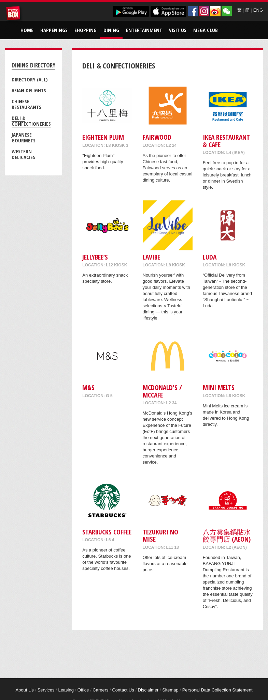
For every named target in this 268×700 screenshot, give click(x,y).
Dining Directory (33, 65)
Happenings (54, 30)
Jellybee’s (95, 257)
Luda (209, 257)
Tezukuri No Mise (160, 535)
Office (83, 690)
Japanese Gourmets (24, 137)
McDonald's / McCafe (162, 391)
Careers (100, 690)
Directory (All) (30, 79)
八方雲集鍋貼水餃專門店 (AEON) (227, 535)
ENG (258, 10)
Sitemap (170, 690)
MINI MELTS (219, 387)
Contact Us (123, 690)
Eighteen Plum (103, 137)
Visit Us (177, 30)
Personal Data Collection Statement (217, 690)
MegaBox (14, 14)
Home (26, 30)
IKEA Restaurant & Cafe (226, 141)
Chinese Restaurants (26, 104)
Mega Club (205, 30)
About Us (24, 690)
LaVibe (151, 257)
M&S (88, 387)
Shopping (85, 30)
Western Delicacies (23, 154)
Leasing (66, 690)
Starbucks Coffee (106, 531)
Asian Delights (29, 90)
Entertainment (144, 30)
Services (46, 690)
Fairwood (157, 137)
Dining (111, 30)
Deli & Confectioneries (31, 120)
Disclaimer (148, 690)
